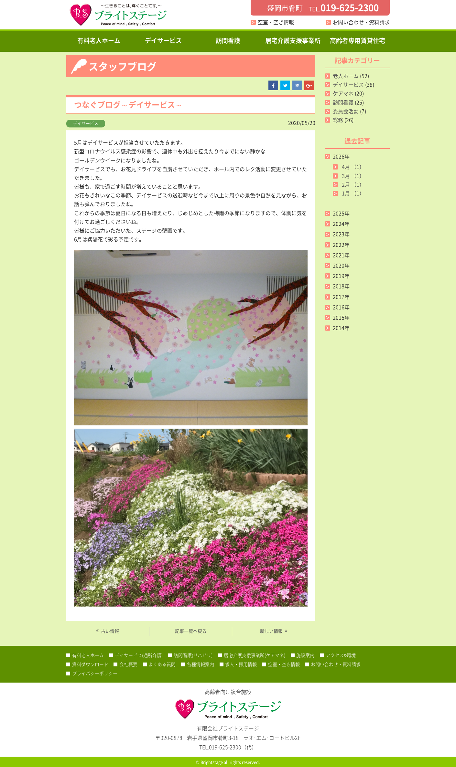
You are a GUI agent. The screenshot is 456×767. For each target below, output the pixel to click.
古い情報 (110, 631)
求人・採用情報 (241, 664)
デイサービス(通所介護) (139, 655)
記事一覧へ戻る (191, 631)
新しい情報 (271, 631)
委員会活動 (346, 111)
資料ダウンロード (90, 664)
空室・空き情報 (276, 22)
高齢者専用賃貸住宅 (357, 40)
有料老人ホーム (98, 40)
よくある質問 (162, 664)
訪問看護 (228, 40)
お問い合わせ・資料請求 (361, 22)
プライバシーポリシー (94, 673)
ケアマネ (343, 93)
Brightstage (212, 762)
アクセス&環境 (341, 655)
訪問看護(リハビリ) (193, 655)
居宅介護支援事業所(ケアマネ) (254, 655)
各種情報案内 (200, 664)
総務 (338, 120)
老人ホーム (346, 76)
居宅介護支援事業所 (292, 40)
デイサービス (163, 40)
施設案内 (305, 655)
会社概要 (128, 664)
